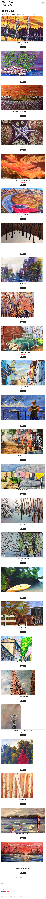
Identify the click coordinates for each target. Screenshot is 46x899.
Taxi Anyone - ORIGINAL (23, 386)
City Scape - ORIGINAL (23, 283)
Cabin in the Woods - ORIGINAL (23, 318)
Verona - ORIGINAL (23, 696)
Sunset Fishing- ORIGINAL (23, 868)
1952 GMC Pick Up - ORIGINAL (23, 352)
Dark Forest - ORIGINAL (23, 249)
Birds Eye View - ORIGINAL (23, 421)
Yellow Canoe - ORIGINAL (23, 593)
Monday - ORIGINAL (23, 455)
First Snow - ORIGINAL (23, 558)
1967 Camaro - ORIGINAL (23, 214)
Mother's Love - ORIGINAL (23, 834)
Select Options (23, 47)
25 (6, 14)
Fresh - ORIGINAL (23, 524)
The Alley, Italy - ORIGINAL (23, 662)
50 (8, 14)
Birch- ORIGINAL (23, 799)
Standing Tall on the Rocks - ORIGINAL (23, 77)
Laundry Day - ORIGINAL (23, 490)
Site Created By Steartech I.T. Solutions (12, 896)
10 (4, 14)
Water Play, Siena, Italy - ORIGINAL (23, 730)
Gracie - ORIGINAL (23, 627)
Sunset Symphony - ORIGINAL (23, 180)
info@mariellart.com (23, 886)
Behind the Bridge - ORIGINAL (23, 765)
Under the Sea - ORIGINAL (23, 146)
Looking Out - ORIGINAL (23, 42)
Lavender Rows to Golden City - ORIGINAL (23, 111)
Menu (43, 2)
